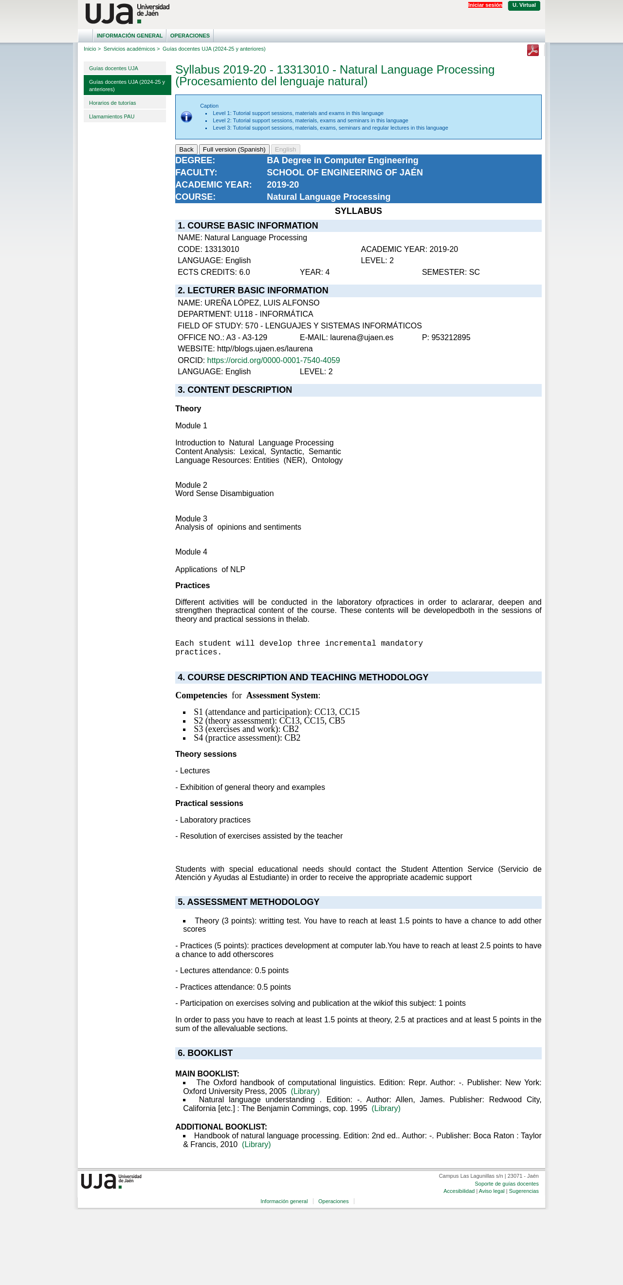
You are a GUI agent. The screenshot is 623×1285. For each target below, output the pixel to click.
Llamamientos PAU (111, 116)
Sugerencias (524, 1191)
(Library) (305, 1091)
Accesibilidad (459, 1191)
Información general (130, 35)
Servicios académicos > (132, 49)
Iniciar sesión (485, 5)
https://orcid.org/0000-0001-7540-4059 (273, 360)
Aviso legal (492, 1191)
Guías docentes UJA (113, 68)
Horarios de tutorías (112, 103)
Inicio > (92, 49)
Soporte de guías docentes (506, 1184)
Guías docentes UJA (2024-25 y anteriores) (127, 85)
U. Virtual (524, 5)
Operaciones (190, 35)
